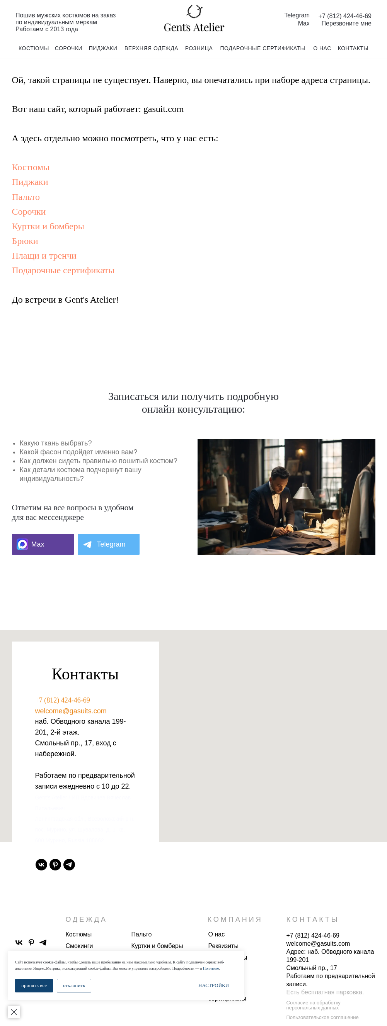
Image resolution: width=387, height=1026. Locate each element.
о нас (322, 48)
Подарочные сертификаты (63, 270)
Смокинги (79, 946)
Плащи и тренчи (44, 256)
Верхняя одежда (151, 48)
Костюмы (30, 167)
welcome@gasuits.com (71, 711)
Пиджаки (30, 182)
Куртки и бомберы (48, 226)
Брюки (25, 241)
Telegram (297, 15)
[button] (347, 23)
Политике (211, 968)
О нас (216, 934)
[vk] (41, 864)
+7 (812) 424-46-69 (62, 700)
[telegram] (69, 864)
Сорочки (29, 212)
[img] (194, 19)
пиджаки (103, 48)
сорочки (68, 48)
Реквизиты (223, 946)
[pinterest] (55, 864)
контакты (353, 48)
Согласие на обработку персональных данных (313, 1005)
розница (199, 48)
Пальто (26, 197)
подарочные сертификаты (262, 48)
